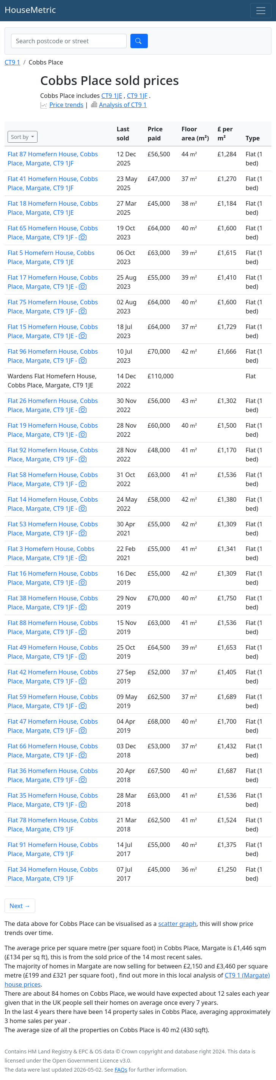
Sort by (20, 136)
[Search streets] (69, 41)
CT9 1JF (137, 95)
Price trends (66, 105)
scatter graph (177, 923)
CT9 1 (12, 62)
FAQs (120, 1069)
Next (19, 906)
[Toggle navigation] (260, 10)
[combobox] (69, 41)
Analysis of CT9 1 (123, 105)
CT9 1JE (111, 95)
